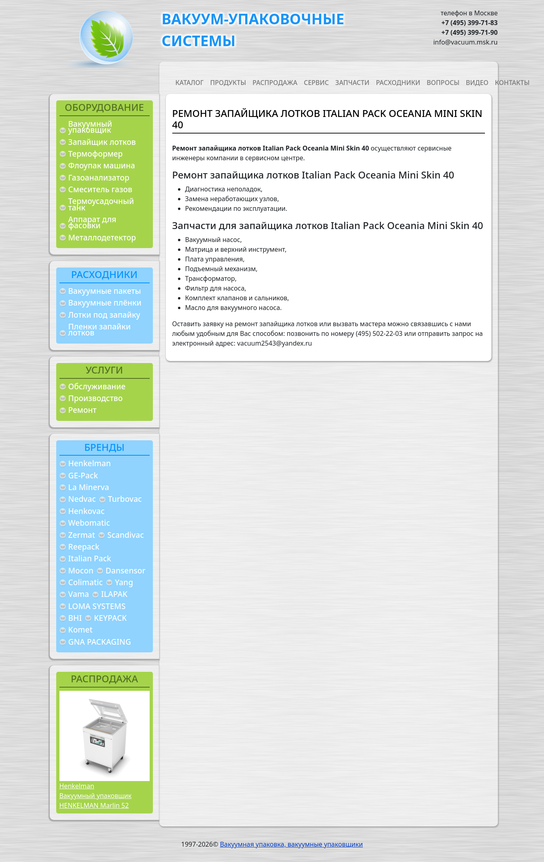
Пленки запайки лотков (99, 329)
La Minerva (88, 487)
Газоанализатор (98, 177)
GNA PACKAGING (99, 641)
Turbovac (125, 499)
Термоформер (95, 153)
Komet (80, 629)
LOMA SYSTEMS (97, 606)
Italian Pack (89, 558)
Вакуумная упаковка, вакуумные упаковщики (291, 844)
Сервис (316, 82)
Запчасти (352, 82)
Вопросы (443, 82)
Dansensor (126, 570)
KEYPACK (110, 618)
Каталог (190, 82)
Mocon (81, 570)
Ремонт (82, 410)
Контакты (512, 82)
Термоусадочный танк (101, 204)
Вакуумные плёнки (105, 302)
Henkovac (86, 511)
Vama (78, 594)
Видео (477, 82)
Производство (95, 398)
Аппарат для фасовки (92, 222)
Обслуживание (97, 386)
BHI (75, 618)
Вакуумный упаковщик (90, 126)
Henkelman (89, 463)
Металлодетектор (102, 237)
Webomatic (89, 522)
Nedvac (82, 499)
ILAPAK (114, 594)
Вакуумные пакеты (104, 291)
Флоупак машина (101, 165)
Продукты (228, 82)
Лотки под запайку (104, 314)
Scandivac (125, 535)
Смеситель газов (100, 189)
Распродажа (274, 82)
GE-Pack (83, 475)
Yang (124, 582)
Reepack (83, 546)
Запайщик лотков (102, 142)
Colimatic (85, 582)
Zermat (81, 535)
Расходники (398, 82)
